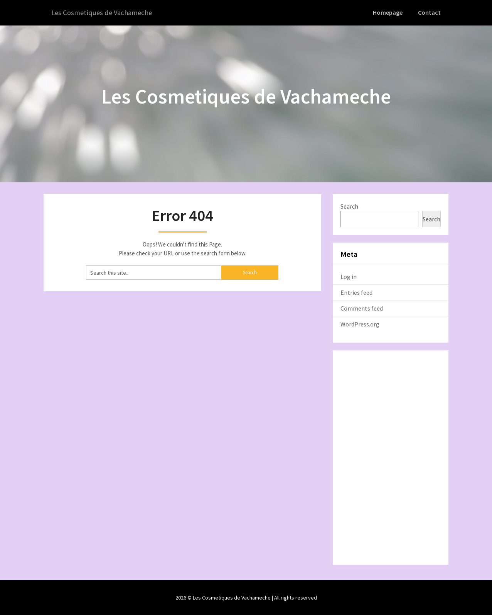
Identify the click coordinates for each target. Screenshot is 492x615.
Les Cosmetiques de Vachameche (104, 12)
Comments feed (361, 308)
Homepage (389, 12)
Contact (430, 12)
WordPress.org (359, 324)
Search (349, 206)
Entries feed (356, 292)
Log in (348, 276)
